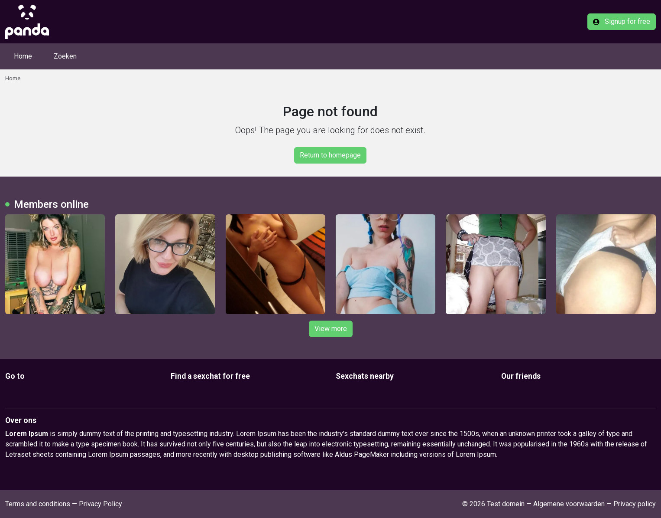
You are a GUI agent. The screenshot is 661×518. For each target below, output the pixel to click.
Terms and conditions (37, 504)
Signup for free (621, 21)
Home (23, 56)
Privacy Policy (100, 504)
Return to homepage (330, 155)
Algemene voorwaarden (569, 504)
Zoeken (65, 56)
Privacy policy (634, 504)
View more (330, 329)
